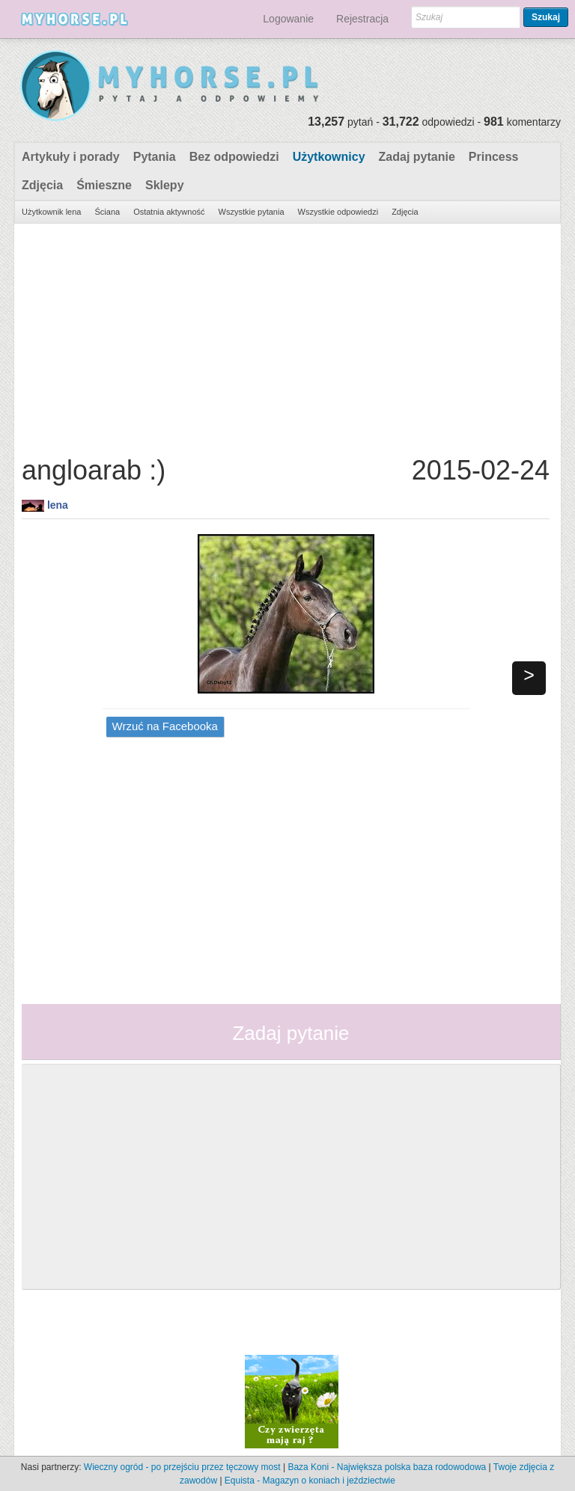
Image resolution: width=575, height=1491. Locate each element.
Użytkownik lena (51, 211)
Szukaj (546, 17)
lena (57, 505)
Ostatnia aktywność (168, 211)
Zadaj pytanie (417, 156)
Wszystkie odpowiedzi (338, 211)
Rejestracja (362, 19)
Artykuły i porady (71, 156)
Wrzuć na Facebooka (165, 726)
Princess (494, 156)
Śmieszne (104, 185)
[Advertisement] (286, 336)
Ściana (107, 211)
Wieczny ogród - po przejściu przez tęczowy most (182, 1467)
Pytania (154, 156)
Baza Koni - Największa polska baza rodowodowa (387, 1467)
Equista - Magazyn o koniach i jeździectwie (310, 1480)
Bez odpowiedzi (234, 156)
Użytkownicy (329, 156)
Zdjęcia (42, 185)
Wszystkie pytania (252, 211)
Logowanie (288, 19)
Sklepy (164, 185)
